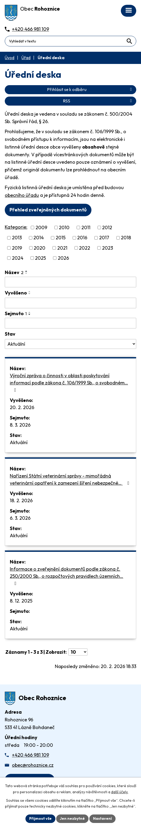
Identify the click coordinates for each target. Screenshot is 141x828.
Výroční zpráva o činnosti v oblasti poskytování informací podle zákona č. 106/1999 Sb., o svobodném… (69, 382)
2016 (82, 238)
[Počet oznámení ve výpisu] (77, 652)
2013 (17, 238)
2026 (63, 258)
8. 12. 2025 (21, 601)
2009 (41, 227)
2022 (84, 248)
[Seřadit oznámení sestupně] (26, 273)
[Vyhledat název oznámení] (70, 282)
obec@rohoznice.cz (33, 765)
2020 (39, 248)
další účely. (119, 792)
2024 (17, 258)
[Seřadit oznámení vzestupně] (26, 271)
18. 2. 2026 (21, 500)
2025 (40, 258)
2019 (17, 248)
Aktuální (19, 442)
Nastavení (102, 818)
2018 (126, 238)
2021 (62, 248)
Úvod (9, 57)
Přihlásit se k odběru (90, 89)
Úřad (25, 57)
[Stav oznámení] (70, 344)
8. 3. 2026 (20, 425)
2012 (107, 227)
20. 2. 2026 (22, 407)
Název (14, 272)
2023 (107, 248)
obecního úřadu (22, 195)
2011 (85, 227)
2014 (38, 238)
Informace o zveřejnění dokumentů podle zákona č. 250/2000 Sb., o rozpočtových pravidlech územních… (66, 576)
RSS (98, 100)
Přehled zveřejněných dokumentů (48, 210)
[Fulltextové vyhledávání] (70, 41)
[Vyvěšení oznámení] (70, 303)
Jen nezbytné (72, 818)
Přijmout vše (40, 818)
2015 (60, 238)
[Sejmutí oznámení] (70, 323)
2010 (64, 227)
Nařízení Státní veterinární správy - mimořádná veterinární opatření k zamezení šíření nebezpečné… (70, 479)
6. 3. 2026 (20, 518)
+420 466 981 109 (30, 755)
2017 (104, 238)
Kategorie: (16, 227)
